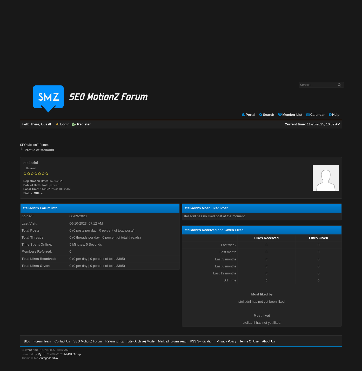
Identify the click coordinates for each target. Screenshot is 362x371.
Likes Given (318, 238)
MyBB (41, 354)
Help (333, 115)
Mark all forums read (172, 341)
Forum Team (42, 341)
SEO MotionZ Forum (34, 145)
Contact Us (62, 341)
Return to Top (114, 341)
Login (62, 124)
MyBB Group (72, 354)
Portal (248, 115)
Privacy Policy (226, 341)
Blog (27, 341)
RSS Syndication (201, 341)
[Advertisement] (181, 38)
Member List (290, 115)
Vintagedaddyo (48, 358)
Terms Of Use (249, 341)
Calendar (315, 115)
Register (81, 124)
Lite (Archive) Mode (141, 341)
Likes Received (266, 238)
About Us (268, 341)
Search (266, 115)
